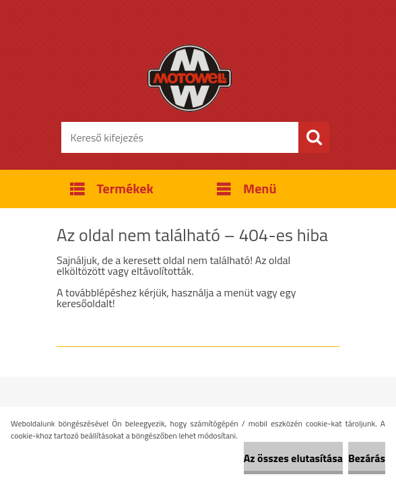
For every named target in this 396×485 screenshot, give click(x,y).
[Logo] (189, 78)
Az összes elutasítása (293, 458)
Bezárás (366, 458)
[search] (313, 137)
